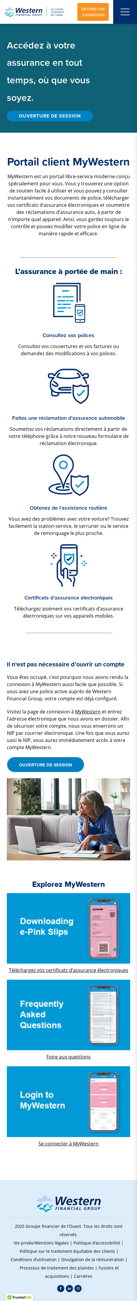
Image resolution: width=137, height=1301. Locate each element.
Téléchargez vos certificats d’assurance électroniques (68, 970)
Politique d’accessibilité (97, 1243)
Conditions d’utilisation (34, 1259)
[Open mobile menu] (125, 12)
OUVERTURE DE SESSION (50, 115)
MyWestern (88, 711)
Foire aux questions (68, 1056)
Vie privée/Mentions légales (41, 1243)
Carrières (83, 1276)
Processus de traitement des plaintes (57, 1268)
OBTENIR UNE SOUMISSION (93, 12)
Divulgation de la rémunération (92, 1259)
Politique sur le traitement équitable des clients (67, 1251)
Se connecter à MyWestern (68, 1143)
